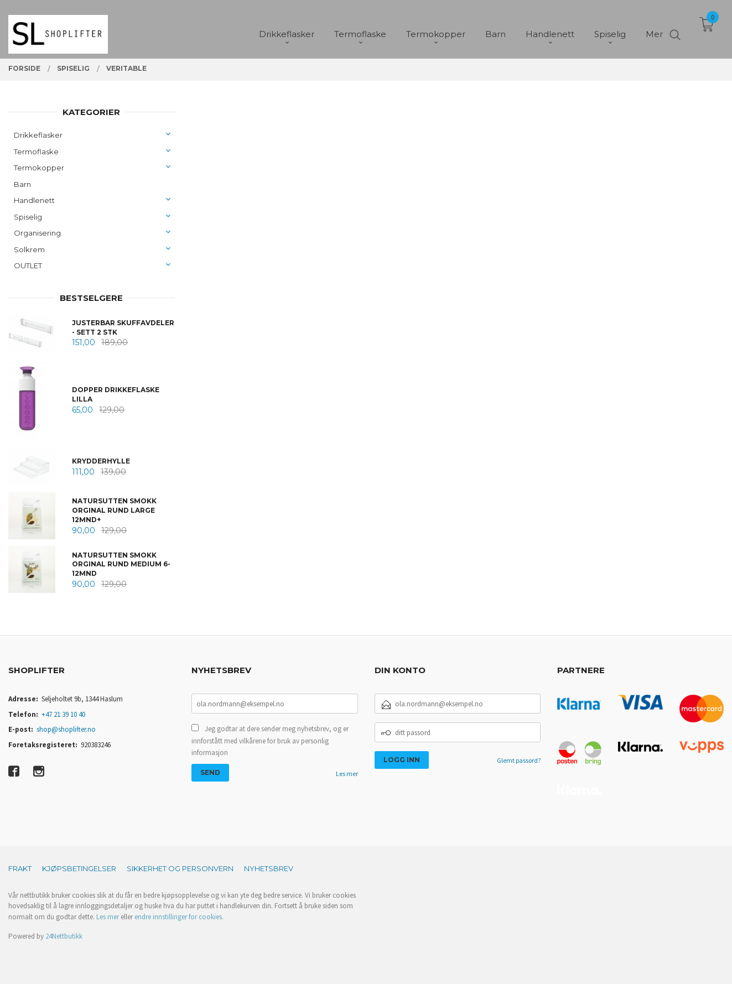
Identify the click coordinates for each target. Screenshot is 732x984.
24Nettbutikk (63, 936)
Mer (654, 28)
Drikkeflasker (38, 135)
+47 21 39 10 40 (63, 714)
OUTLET (28, 265)
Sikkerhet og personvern (180, 868)
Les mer (347, 773)
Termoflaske (36, 151)
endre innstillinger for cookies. (179, 916)
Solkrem (29, 249)
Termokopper (39, 167)
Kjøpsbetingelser (79, 868)
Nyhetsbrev (268, 868)
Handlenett (34, 200)
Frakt (20, 868)
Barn (22, 184)
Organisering (37, 232)
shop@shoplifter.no (66, 729)
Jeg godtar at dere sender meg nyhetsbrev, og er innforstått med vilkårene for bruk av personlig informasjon (270, 740)
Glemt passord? (519, 760)
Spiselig (28, 216)
